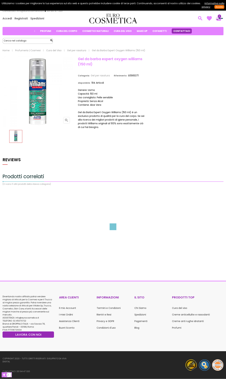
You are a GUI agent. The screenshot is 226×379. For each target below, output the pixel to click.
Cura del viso (179, 308)
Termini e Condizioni (109, 308)
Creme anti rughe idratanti (188, 321)
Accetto (219, 7)
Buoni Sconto (67, 327)
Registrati (21, 18)
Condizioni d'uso (106, 327)
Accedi (7, 18)
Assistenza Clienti (69, 321)
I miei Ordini (66, 314)
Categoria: (84, 75)
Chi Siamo (140, 308)
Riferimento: (120, 75)
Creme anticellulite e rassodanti (191, 314)
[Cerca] (28, 41)
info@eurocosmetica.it (27, 317)
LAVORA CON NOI (28, 334)
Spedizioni (37, 18)
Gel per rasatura (100, 75)
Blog (136, 327)
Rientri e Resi (104, 314)
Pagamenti (140, 321)
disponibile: (84, 82)
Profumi (176, 327)
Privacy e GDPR (105, 321)
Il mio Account (67, 308)
